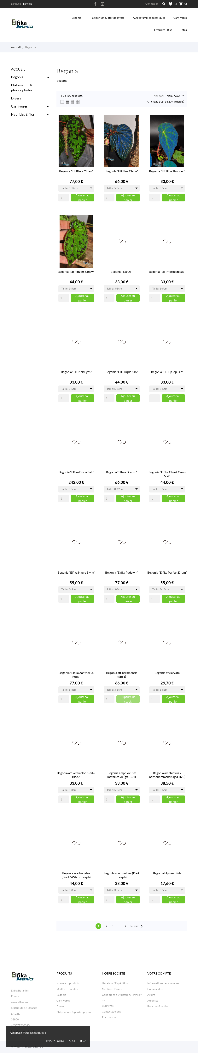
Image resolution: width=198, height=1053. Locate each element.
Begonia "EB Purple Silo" (122, 372)
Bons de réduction (158, 1006)
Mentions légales (112, 989)
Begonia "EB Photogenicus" (167, 271)
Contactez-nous (111, 1011)
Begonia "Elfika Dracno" (121, 472)
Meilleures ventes (67, 989)
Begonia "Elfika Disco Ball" (76, 472)
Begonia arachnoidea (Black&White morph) (76, 875)
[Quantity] (63, 197)
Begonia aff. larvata (167, 672)
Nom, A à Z (173, 96)
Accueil (18, 69)
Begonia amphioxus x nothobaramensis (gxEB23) (167, 775)
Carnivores (180, 17)
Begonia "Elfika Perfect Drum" (167, 572)
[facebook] (95, 4)
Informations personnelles (163, 983)
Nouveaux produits (67, 983)
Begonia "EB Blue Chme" (122, 171)
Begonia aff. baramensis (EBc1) (121, 674)
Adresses (152, 1000)
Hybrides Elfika (163, 29)
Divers (16, 98)
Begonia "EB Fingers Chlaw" (76, 271)
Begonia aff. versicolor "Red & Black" (76, 775)
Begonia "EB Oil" (122, 271)
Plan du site (109, 1017)
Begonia (76, 17)
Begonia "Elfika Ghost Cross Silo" (167, 474)
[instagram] (102, 4)
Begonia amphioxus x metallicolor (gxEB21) (121, 775)
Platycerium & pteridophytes (107, 17)
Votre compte (159, 973)
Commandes (154, 989)
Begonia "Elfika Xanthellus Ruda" (76, 674)
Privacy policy (54, 1040)
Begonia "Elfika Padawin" (121, 572)
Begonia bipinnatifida (167, 873)
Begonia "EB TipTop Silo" (167, 372)
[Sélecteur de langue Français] (29, 3)
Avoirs (151, 994)
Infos (183, 27)
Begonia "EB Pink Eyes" (76, 372)
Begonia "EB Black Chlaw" (76, 171)
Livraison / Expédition (115, 983)
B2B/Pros (108, 1005)
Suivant (137, 926)
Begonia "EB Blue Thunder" (167, 171)
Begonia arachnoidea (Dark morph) (122, 875)
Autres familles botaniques (149, 17)
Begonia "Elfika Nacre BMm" (76, 572)
